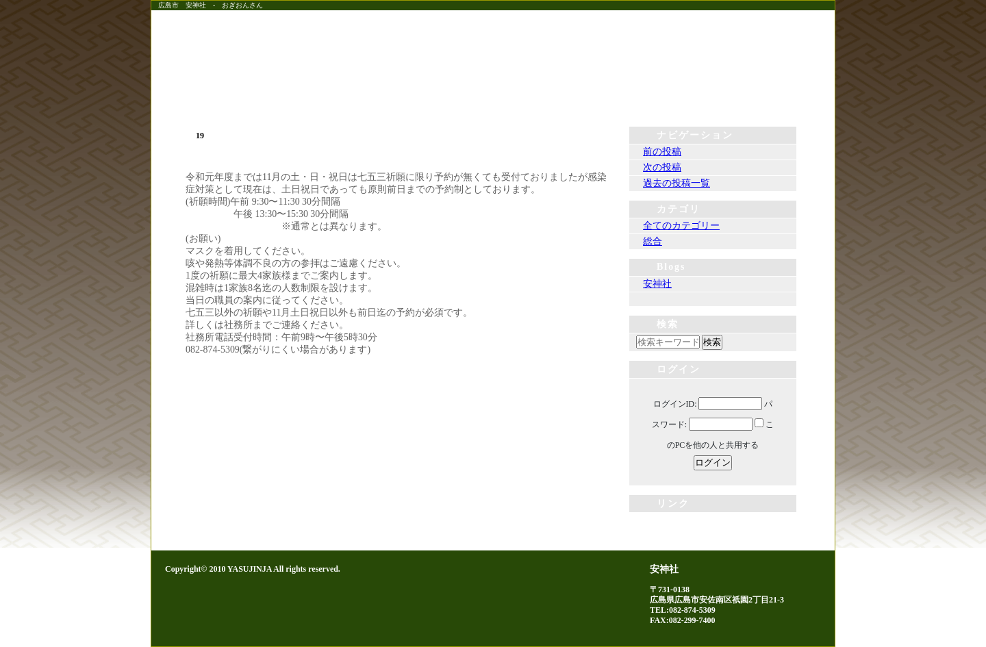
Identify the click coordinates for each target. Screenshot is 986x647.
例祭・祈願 (493, 99)
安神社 (657, 284)
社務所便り (383, 99)
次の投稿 (662, 167)
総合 (652, 241)
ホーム (274, 99)
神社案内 (712, 99)
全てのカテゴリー (681, 225)
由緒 (602, 99)
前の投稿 (662, 152)
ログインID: (675, 404)
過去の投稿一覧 (676, 183)
